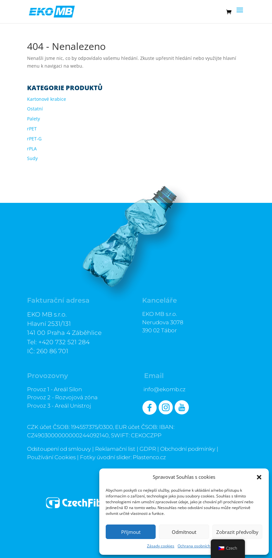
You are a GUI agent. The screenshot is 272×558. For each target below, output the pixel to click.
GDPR (148, 449)
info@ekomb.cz (164, 389)
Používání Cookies (51, 457)
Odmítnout (184, 532)
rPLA (32, 149)
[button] (259, 477)
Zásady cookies (160, 546)
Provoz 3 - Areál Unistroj (59, 405)
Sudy (32, 158)
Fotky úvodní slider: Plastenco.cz (123, 457)
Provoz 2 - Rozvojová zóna (62, 397)
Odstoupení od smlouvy (59, 449)
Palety (33, 119)
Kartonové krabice (46, 99)
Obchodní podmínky (187, 449)
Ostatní (35, 109)
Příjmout (131, 532)
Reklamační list (115, 449)
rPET (32, 129)
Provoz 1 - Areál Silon (54, 389)
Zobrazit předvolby (237, 532)
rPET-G (34, 139)
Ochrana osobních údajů (199, 546)
